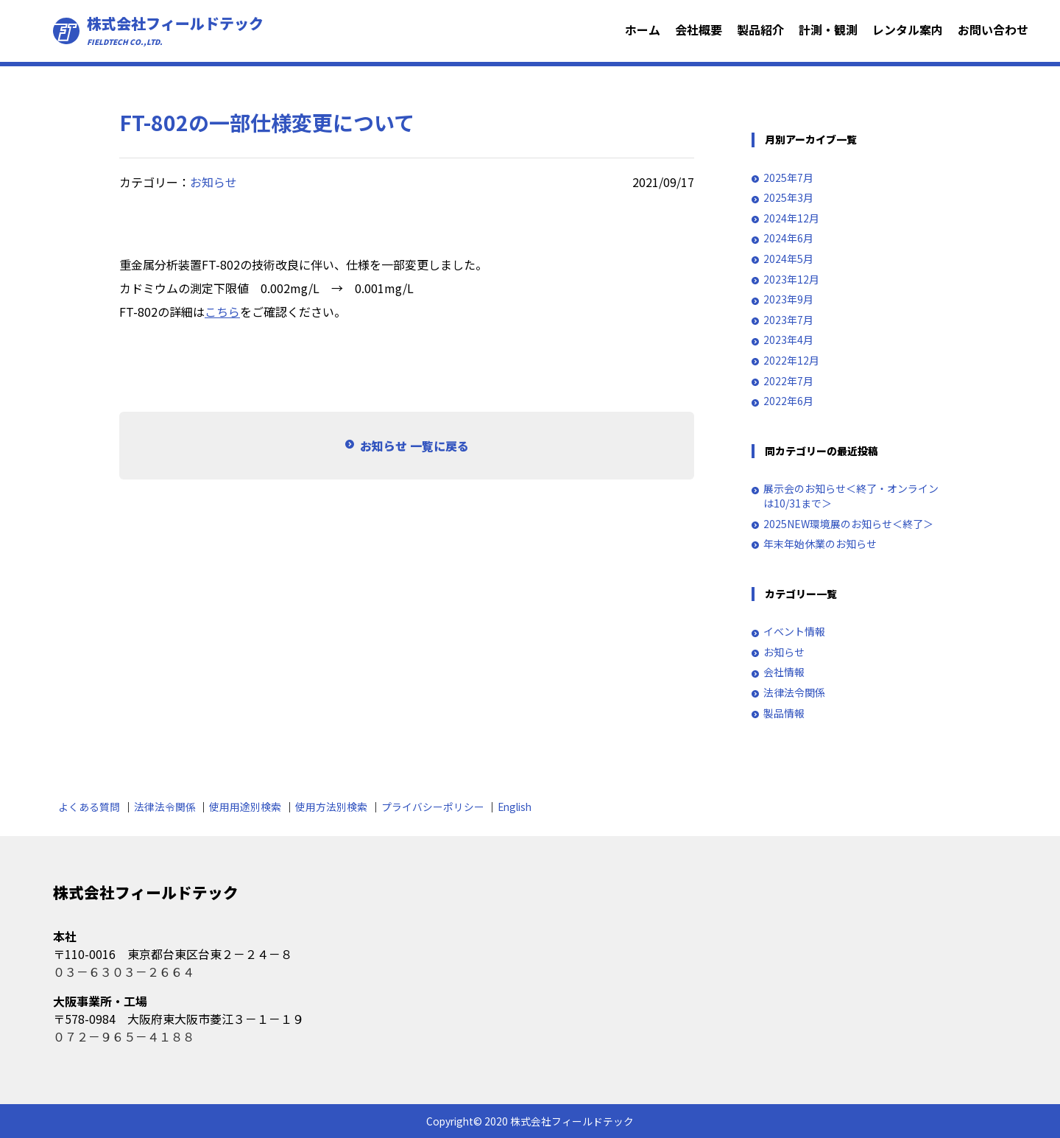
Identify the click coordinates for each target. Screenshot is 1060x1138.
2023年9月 (788, 299)
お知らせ (213, 182)
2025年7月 (788, 178)
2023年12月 (791, 280)
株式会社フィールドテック (175, 31)
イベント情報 (794, 632)
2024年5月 (788, 259)
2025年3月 (788, 198)
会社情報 (784, 672)
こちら (222, 311)
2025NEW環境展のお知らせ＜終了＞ (848, 524)
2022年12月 (791, 361)
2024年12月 (791, 218)
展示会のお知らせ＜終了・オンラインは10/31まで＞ (851, 496)
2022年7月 (788, 381)
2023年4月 (788, 340)
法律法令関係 (794, 693)
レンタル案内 (907, 29)
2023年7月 (788, 320)
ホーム (642, 29)
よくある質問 (89, 806)
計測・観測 (828, 29)
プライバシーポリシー (432, 806)
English (514, 806)
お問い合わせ (993, 29)
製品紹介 (760, 29)
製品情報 (784, 713)
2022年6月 (788, 401)
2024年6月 (788, 238)
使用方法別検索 (331, 806)
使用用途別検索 (245, 806)
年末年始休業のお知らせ (820, 544)
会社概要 (698, 29)
